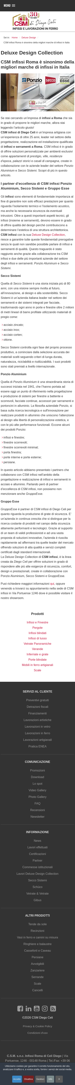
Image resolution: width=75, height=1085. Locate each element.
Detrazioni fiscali (37, 706)
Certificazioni (37, 853)
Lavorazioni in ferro (37, 733)
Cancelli (37, 990)
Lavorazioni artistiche (37, 720)
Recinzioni (37, 930)
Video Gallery (37, 790)
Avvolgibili (37, 963)
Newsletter (37, 816)
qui (52, 583)
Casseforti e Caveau (37, 950)
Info (50, 1079)
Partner (37, 860)
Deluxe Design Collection (48, 234)
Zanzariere (37, 970)
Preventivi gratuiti (37, 700)
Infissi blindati (37, 633)
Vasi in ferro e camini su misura (37, 937)
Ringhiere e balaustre (37, 944)
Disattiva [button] (28, 1079)
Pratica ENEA (37, 746)
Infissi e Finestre (37, 622)
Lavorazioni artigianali (37, 739)
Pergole (37, 627)
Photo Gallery (38, 796)
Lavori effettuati (37, 847)
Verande (37, 649)
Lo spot (37, 783)
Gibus (37, 900)
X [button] (59, 1079)
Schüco (37, 887)
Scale (37, 670)
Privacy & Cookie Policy (37, 1026)
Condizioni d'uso (37, 1032)
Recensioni (37, 810)
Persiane (37, 957)
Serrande (37, 977)
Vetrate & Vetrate (37, 893)
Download (37, 777)
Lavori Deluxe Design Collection (38, 873)
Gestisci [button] (40, 1079)
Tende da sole (37, 924)
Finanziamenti (37, 713)
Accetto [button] (17, 1079)
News (37, 840)
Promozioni (37, 770)
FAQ (37, 803)
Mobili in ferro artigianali (37, 665)
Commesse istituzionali (37, 867)
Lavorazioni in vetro (37, 726)
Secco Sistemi (37, 880)
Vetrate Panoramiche (37, 643)
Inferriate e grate (37, 654)
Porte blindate (37, 659)
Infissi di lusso (37, 638)
